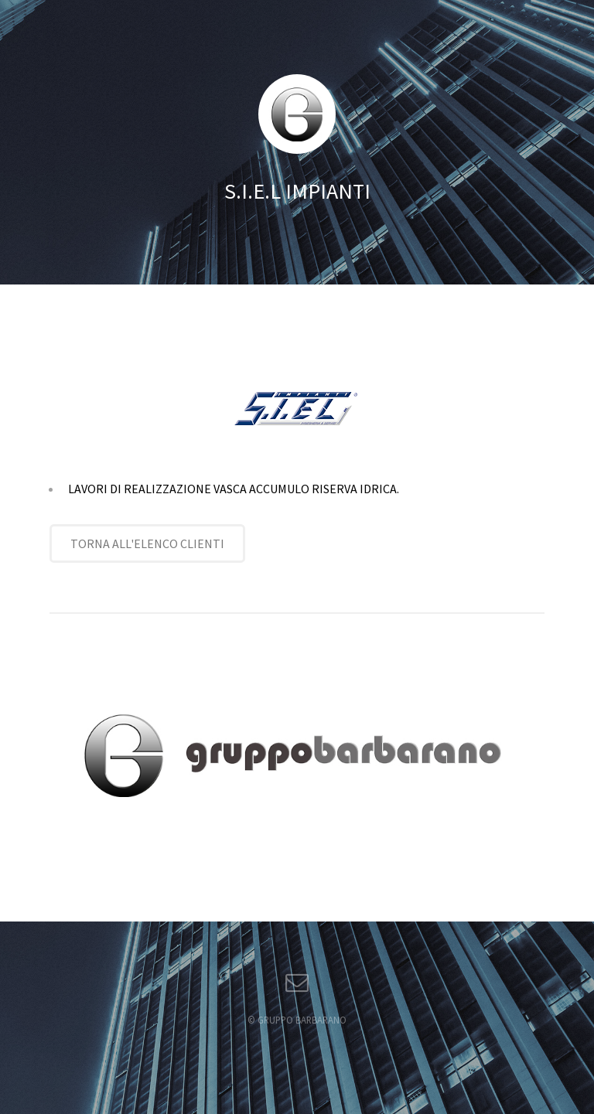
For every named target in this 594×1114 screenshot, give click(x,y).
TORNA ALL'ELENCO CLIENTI (147, 543)
